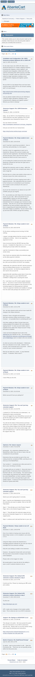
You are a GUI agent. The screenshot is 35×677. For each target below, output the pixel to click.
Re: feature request (15, 445)
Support (5, 617)
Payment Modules (8, 138)
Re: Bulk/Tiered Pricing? (21, 640)
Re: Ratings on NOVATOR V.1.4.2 (18, 617)
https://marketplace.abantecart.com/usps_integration (17, 124)
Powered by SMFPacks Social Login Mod (23, 675)
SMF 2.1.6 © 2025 (13, 673)
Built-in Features (8, 640)
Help (11, 671)
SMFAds (4, 675)
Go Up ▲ (23, 671)
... (11, 53)
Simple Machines (22, 673)
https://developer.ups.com (10, 604)
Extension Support (8, 108)
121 (13, 53)
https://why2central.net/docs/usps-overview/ (15, 131)
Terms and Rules (16, 671)
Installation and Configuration (12, 58)
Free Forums (10, 675)
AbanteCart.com (7, 334)
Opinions (5, 445)
